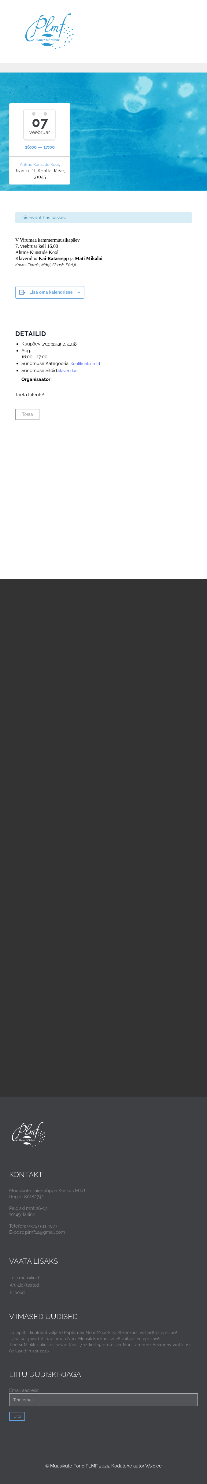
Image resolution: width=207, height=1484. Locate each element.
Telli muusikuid (24, 1277)
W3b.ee (153, 1466)
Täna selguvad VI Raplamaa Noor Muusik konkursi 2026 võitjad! (73, 1338)
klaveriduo (68, 370)
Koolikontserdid (85, 363)
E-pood (17, 1292)
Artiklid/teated (24, 1285)
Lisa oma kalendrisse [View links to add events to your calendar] (51, 292)
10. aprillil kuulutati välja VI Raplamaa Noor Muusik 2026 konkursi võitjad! (82, 1332)
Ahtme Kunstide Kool (39, 164)
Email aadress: (103, 1397)
